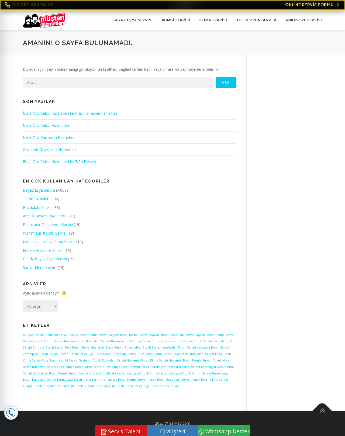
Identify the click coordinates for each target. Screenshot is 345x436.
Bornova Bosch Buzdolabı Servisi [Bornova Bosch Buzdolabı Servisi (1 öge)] (87, 341)
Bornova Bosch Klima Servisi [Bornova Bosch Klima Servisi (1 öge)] (131, 341)
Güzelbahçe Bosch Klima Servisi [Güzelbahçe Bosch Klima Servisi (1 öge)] (79, 367)
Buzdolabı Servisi (37, 207)
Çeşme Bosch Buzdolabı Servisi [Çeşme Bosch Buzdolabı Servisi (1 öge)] (45, 386)
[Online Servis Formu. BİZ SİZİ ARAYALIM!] (172, 5)
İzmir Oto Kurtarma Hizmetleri (49, 137)
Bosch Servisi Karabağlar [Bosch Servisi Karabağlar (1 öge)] (160, 347)
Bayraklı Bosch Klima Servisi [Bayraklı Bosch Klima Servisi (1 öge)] (214, 335)
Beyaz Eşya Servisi (133, 20)
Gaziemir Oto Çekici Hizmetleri (49, 149)
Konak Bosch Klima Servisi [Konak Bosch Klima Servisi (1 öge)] (209, 379)
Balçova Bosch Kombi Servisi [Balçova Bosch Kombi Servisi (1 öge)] (128, 335)
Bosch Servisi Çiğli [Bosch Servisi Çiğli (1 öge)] (82, 354)
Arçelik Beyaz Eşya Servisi (45, 215)
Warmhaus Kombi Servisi (44, 233)
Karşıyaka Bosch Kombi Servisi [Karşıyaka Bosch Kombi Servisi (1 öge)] (190, 373)
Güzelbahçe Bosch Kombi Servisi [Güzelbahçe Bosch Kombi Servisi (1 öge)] (126, 367)
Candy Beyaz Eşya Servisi (45, 258)
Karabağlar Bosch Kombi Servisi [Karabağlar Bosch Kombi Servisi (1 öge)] (55, 373)
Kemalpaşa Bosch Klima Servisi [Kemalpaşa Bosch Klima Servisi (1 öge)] (79, 379)
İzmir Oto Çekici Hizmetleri (46, 125)
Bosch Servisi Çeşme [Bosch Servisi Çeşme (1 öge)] (54, 354)
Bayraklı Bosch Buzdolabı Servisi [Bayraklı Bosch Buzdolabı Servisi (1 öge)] (171, 335)
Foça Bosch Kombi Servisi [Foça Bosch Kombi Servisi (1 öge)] (60, 360)
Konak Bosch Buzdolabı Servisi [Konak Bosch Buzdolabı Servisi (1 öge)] (168, 379)
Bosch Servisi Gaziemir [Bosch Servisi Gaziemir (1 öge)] (88, 347)
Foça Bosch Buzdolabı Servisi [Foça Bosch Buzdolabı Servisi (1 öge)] (193, 354)
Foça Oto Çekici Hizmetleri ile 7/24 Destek (59, 161)
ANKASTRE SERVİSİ (304, 20)
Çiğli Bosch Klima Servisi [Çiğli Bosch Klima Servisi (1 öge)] (126, 386)
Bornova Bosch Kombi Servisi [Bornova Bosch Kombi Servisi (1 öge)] (172, 341)
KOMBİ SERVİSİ (176, 20)
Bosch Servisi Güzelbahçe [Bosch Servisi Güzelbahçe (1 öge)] (123, 347)
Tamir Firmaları (36, 198)
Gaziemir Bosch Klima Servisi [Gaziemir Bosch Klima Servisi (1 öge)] (147, 360)
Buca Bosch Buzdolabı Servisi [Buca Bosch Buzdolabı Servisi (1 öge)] (115, 354)
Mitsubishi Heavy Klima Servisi (49, 241)
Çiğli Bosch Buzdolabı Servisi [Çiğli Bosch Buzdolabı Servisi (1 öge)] (88, 386)
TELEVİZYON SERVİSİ (256, 20)
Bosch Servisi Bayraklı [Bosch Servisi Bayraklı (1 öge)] (209, 341)
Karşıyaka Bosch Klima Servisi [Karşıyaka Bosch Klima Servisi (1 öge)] (147, 373)
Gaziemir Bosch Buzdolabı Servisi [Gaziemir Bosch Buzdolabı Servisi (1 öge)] (102, 360)
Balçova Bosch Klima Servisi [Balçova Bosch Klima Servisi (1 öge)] (88, 335)
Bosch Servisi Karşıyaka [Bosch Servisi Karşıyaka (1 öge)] (194, 347)
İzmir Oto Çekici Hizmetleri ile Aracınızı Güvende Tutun (70, 113)
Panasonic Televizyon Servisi (48, 224)
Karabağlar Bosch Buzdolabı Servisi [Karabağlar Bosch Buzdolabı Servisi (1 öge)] (175, 367)
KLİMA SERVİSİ (213, 20)
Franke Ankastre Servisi (43, 250)
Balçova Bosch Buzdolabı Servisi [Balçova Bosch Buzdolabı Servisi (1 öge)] (45, 335)
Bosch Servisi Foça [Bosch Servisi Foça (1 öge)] (58, 347)
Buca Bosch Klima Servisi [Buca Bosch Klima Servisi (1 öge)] (154, 354)
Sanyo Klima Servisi (40, 267)
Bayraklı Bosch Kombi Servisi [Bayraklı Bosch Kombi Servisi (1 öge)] (43, 341)
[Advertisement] (289, 147)
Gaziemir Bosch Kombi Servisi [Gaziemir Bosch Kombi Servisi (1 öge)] (190, 360)
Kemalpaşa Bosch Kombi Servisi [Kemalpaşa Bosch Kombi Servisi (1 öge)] (124, 379)
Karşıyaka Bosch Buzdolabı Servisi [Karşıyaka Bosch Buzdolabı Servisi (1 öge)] (102, 373)
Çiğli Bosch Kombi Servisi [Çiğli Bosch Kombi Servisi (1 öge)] (161, 386)
